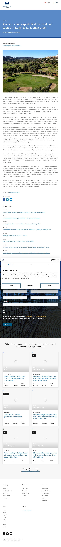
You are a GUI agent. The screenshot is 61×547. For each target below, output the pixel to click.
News (10, 32)
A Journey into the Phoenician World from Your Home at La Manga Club (21, 224)
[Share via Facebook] (4, 199)
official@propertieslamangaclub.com (11, 45)
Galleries (24, 491)
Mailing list (25, 488)
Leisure (18, 32)
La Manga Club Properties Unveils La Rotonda (15, 235)
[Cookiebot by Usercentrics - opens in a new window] (52, 260)
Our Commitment (7, 491)
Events (4, 522)
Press (4, 526)
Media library (25, 493)
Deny (11, 285)
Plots (43, 498)
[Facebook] (4, 533)
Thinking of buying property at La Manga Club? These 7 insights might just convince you (26, 247)
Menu (55, 3)
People (4, 524)
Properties (44, 500)
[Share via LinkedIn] (11, 199)
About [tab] (50, 264)
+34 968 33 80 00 (26, 510)
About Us (5, 488)
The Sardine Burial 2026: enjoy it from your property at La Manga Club (21, 218)
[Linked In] (11, 533)
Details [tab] (30, 264)
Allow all (49, 285)
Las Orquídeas (45, 493)
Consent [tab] (10, 264)
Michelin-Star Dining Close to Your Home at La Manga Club (18, 241)
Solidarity (5, 493)
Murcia (4, 519)
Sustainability (6, 495)
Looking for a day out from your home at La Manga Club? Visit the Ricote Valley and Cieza (26, 253)
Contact (5, 498)
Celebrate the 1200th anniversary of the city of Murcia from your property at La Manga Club (27, 229)
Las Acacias (45, 495)
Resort (14, 32)
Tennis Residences (47, 491)
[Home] (7, 5)
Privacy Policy (6, 540)
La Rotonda (45, 488)
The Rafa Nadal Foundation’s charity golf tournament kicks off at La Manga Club (24, 212)
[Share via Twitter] (7, 199)
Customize (31, 285)
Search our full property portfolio (30, 471)
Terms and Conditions (15, 540)
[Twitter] (7, 533)
